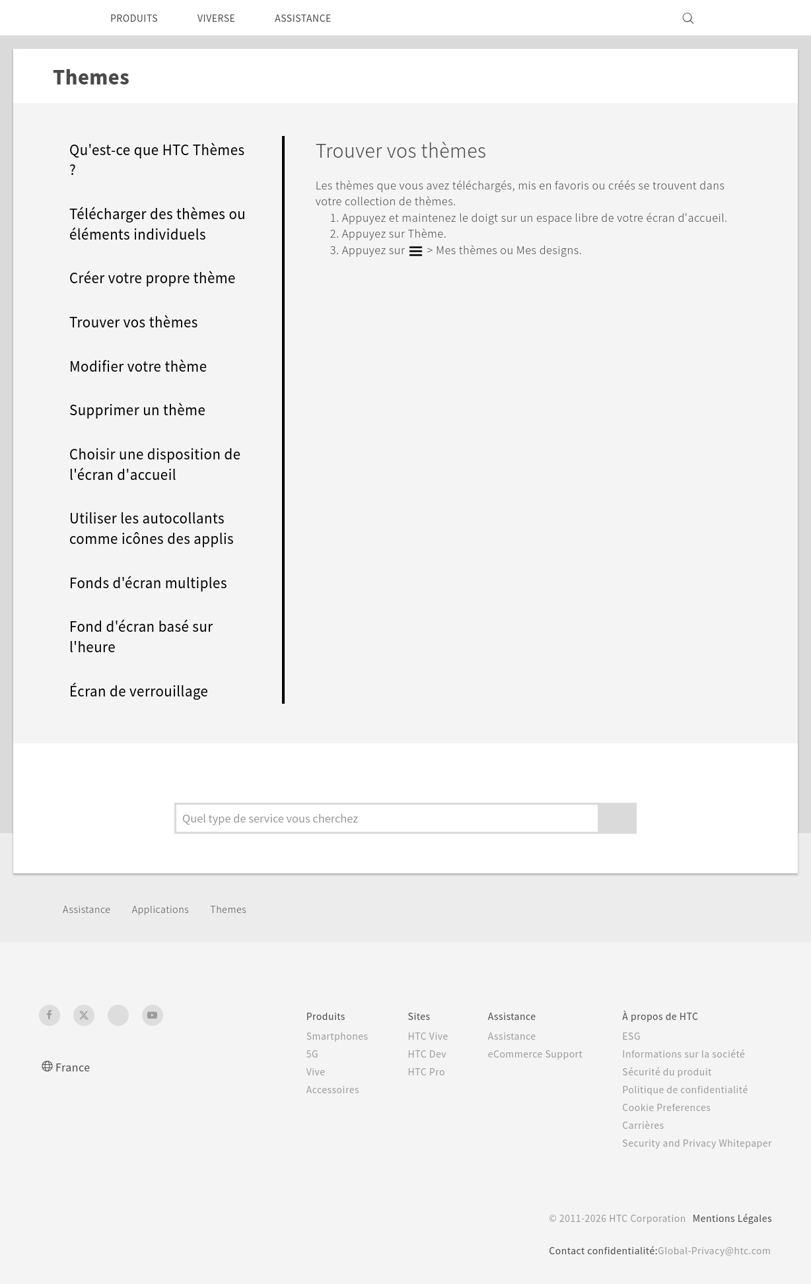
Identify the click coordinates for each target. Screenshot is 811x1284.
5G (283, 1054)
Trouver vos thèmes (137, 321)
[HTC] (55, 18)
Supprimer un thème (141, 409)
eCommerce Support (519, 1054)
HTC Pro (403, 1071)
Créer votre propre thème (157, 277)
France (74, 1066)
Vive (287, 1071)
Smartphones (310, 1036)
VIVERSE (227, 18)
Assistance (89, 908)
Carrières (632, 1125)
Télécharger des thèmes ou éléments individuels (152, 223)
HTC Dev (404, 1054)
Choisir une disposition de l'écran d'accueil (148, 463)
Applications (166, 908)
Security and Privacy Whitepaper (692, 1143)
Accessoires (306, 1089)
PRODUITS (137, 18)
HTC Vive (404, 1036)
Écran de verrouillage (142, 690)
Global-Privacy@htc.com (709, 1250)
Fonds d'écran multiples (151, 582)
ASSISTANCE (322, 18)
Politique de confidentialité (677, 1089)
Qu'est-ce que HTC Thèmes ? (134, 159)
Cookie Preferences (659, 1107)
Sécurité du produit (658, 1071)
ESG (621, 1036)
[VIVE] (754, 18)
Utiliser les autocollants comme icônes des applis (155, 527)
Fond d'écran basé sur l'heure (144, 635)
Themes (239, 908)
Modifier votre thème (142, 365)
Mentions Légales (728, 1218)
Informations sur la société (676, 1054)
